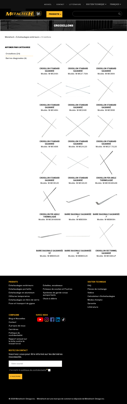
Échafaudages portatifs (20, 289)
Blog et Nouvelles (17, 318)
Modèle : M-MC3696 (106, 110)
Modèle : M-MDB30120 (49, 256)
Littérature (75, 4)
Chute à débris (50, 298)
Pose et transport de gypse (22, 303)
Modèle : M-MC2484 (49, 74)
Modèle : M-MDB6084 (106, 219)
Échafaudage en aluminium (21, 292)
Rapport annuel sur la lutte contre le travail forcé (18, 341)
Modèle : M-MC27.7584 (78, 74)
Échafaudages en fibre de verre (24, 300)
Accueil (47, 4)
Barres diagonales (15, 58)
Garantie (92, 303)
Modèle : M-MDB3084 (78, 219)
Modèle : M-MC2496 (78, 110)
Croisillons (11, 53)
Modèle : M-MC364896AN (50, 219)
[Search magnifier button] (119, 13)
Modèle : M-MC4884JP (106, 256)
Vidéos (91, 292)
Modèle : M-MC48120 (78, 183)
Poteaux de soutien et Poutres (57, 289)
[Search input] (96, 14)
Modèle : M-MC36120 (49, 183)
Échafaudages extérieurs (21, 285)
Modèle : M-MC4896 (49, 147)
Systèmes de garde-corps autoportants (55, 293)
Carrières (13, 329)
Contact (60, 4)
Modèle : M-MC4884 (49, 110)
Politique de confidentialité (15, 334)
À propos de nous (17, 326)
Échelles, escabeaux (53, 285)
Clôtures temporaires (19, 296)
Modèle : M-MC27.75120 (106, 147)
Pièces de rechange (97, 289)
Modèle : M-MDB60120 (78, 256)
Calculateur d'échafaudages (101, 296)
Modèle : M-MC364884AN (106, 183)
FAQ (89, 285)
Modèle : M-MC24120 (78, 147)
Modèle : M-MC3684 (106, 74)
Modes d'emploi (95, 300)
